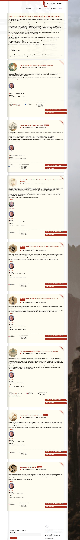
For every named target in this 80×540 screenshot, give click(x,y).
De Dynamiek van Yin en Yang (30, 476)
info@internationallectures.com (51, 532)
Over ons (41, 8)
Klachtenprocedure (48, 535)
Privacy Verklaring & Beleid (50, 534)
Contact (47, 8)
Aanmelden (13, 537)
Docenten (35, 8)
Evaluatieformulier (57, 535)
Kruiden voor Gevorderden (34, 129)
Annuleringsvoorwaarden (49, 538)
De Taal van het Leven (39, 70)
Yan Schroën (14, 91)
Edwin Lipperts (14, 211)
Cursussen (28, 8)
